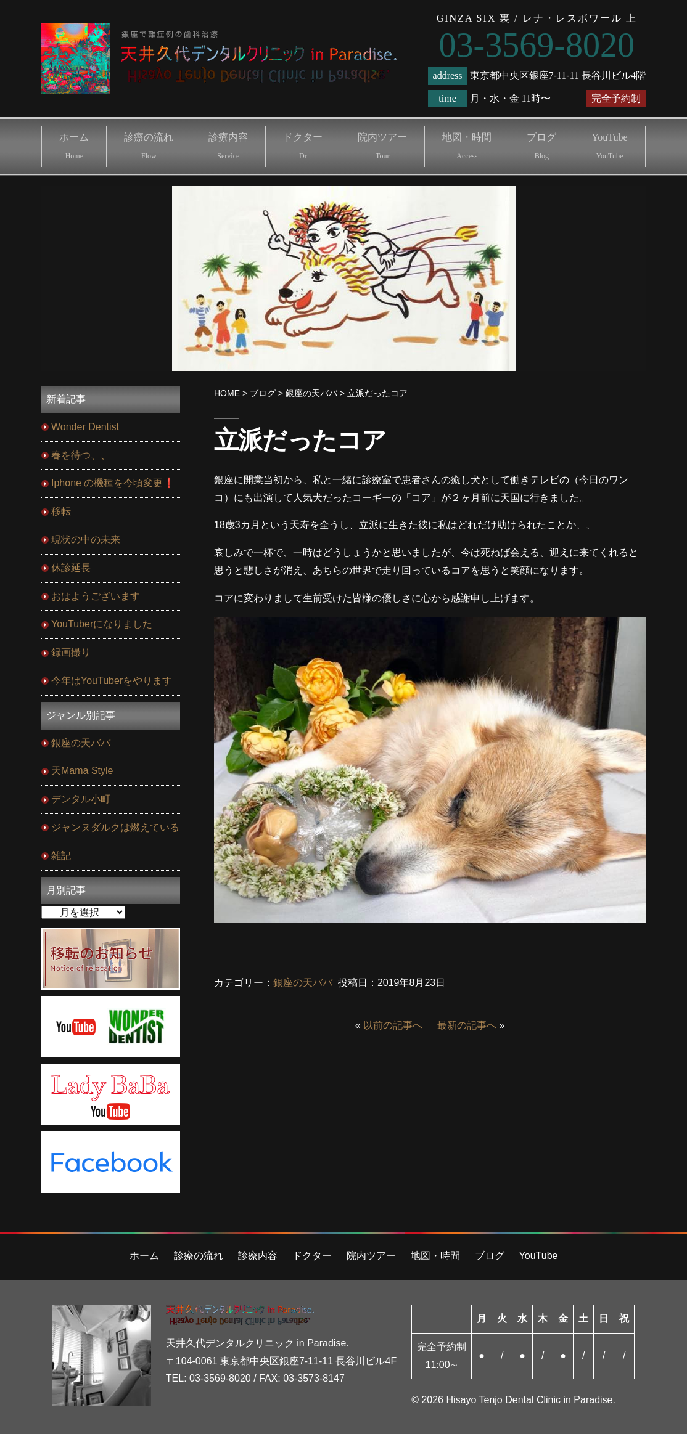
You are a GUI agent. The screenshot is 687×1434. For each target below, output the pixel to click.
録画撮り (71, 652)
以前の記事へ (392, 1025)
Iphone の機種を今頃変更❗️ (113, 483)
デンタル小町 (80, 799)
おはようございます (95, 596)
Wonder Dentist (85, 427)
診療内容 (228, 146)
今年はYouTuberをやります (111, 680)
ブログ (541, 146)
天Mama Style (82, 770)
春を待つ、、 (80, 455)
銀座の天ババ (302, 982)
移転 (61, 511)
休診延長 (71, 568)
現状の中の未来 (85, 539)
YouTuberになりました (101, 624)
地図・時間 (467, 146)
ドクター (303, 146)
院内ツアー (382, 146)
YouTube (609, 146)
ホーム (74, 146)
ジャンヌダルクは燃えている (115, 827)
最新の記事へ (466, 1025)
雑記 (61, 855)
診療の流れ (148, 146)
